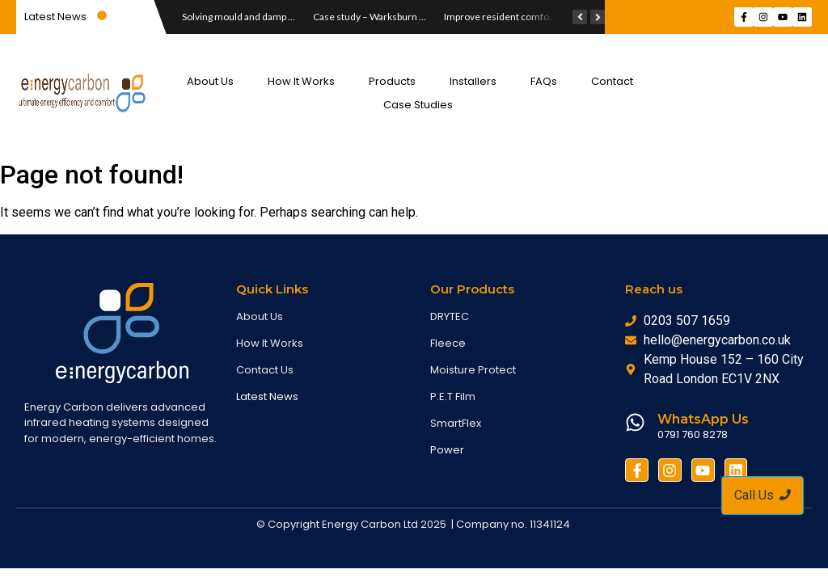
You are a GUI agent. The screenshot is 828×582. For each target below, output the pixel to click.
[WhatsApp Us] (635, 424)
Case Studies (418, 104)
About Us (210, 81)
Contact (612, 81)
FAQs (543, 81)
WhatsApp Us (703, 419)
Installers (473, 81)
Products (392, 81)
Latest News (267, 396)
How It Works (301, 81)
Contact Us (265, 369)
